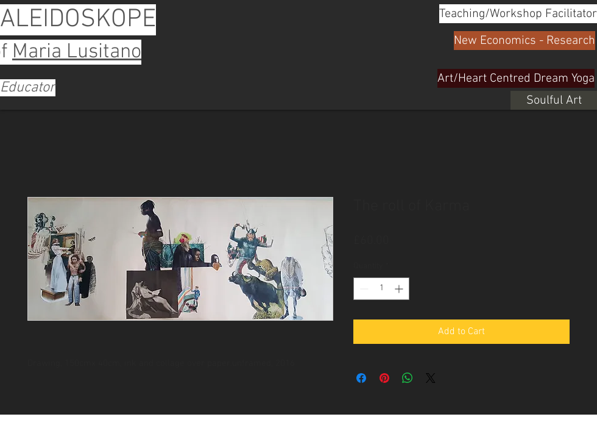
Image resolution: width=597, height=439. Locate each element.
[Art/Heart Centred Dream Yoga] (516, 78)
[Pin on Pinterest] (384, 378)
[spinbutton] (381, 288)
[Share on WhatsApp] (407, 378)
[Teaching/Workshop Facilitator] (518, 13)
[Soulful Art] (553, 100)
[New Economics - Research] (524, 40)
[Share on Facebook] (361, 378)
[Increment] (400, 288)
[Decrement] (362, 288)
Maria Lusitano (76, 52)
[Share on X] (430, 378)
